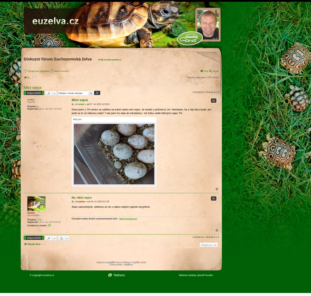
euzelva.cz (48, 275)
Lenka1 (30, 100)
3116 (39, 220)
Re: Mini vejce (82, 197)
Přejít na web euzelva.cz (109, 60)
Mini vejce (33, 87)
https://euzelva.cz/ (128, 218)
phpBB (111, 262)
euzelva (31, 213)
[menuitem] (36, 71)
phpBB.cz (129, 265)
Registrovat (177, 19)
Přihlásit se (177, 15)
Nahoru (119, 275)
